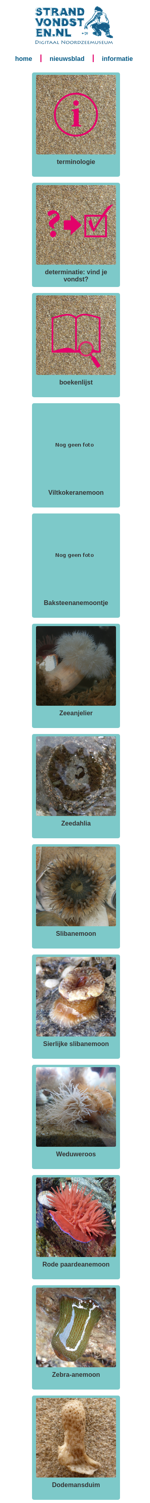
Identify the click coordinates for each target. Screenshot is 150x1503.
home (23, 58)
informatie (117, 58)
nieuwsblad (67, 58)
